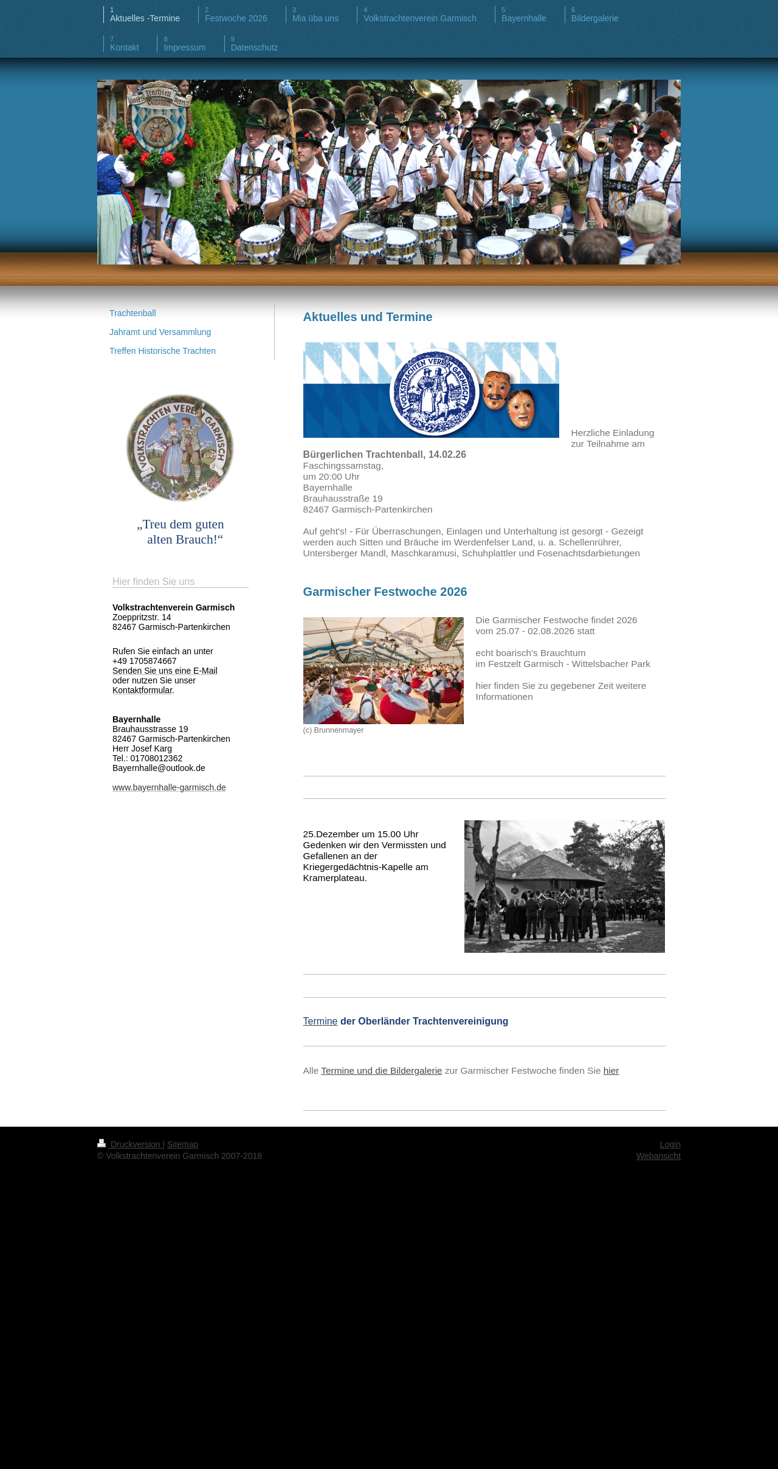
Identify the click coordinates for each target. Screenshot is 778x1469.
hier (611, 1070)
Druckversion (129, 1144)
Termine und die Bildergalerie (381, 1070)
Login (670, 1144)
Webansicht (658, 1156)
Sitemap (182, 1144)
